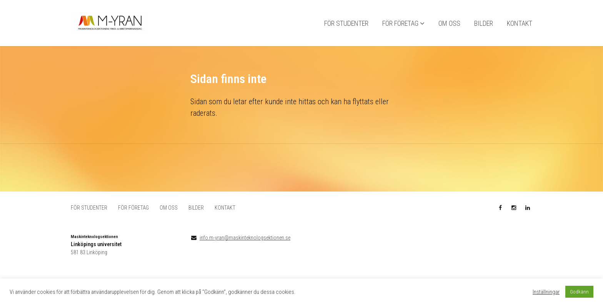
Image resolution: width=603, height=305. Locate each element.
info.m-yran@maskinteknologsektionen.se (245, 238)
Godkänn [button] (579, 292)
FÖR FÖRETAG (400, 23)
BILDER (483, 23)
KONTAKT (519, 23)
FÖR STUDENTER (346, 23)
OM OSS (449, 23)
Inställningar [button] (546, 291)
